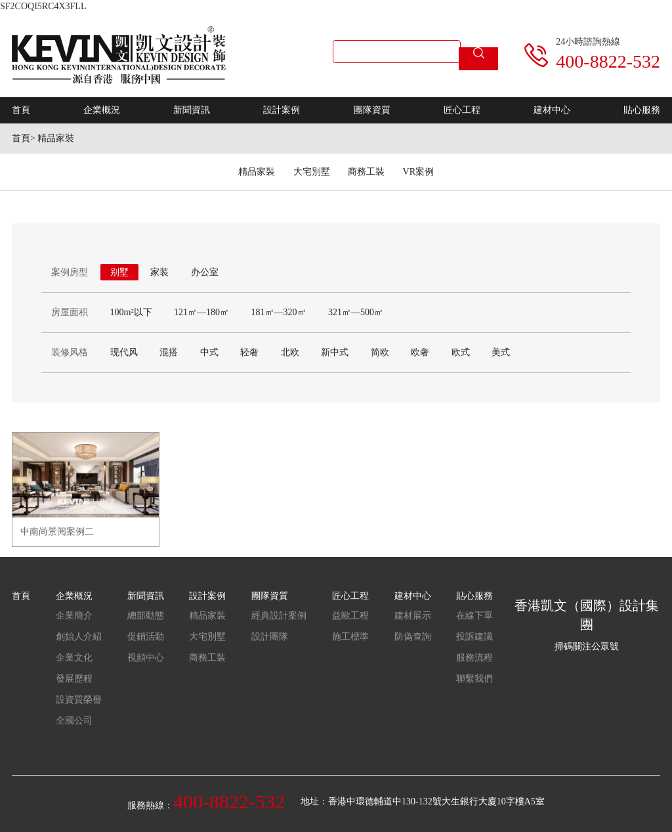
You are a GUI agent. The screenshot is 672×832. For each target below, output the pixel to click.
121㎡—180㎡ (201, 312)
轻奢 (249, 352)
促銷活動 (145, 637)
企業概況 (101, 110)
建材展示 (412, 616)
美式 (501, 352)
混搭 (168, 352)
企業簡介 (74, 616)
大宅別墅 (311, 172)
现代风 (124, 352)
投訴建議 (474, 637)
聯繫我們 (474, 679)
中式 (209, 352)
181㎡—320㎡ (278, 312)
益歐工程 (350, 616)
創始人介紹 (79, 637)
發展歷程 (74, 679)
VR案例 (418, 172)
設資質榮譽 (79, 700)
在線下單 (474, 616)
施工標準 (350, 637)
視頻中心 (145, 658)
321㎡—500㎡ (355, 312)
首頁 (21, 110)
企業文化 (74, 658)
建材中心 (552, 110)
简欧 (380, 352)
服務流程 (474, 658)
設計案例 (281, 110)
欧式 (461, 352)
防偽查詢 (412, 637)
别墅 (119, 272)
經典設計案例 (278, 616)
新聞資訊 (191, 110)
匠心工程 (462, 110)
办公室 (205, 272)
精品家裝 (55, 138)
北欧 (290, 352)
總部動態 (145, 616)
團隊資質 (372, 110)
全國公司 (74, 721)
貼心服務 (641, 110)
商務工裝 (366, 172)
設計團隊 (269, 637)
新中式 (334, 352)
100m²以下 (131, 312)
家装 (159, 272)
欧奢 (420, 352)
